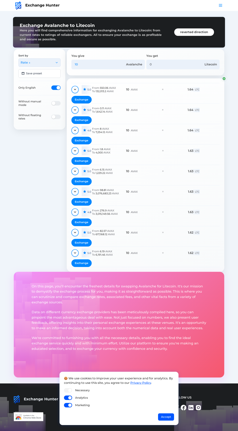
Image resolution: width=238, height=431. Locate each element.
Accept (166, 417)
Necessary (82, 390)
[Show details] (75, 89)
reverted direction (194, 32)
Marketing (82, 405)
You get (152, 56)
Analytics (81, 397)
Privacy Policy (140, 383)
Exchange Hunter (37, 5)
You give (77, 56)
